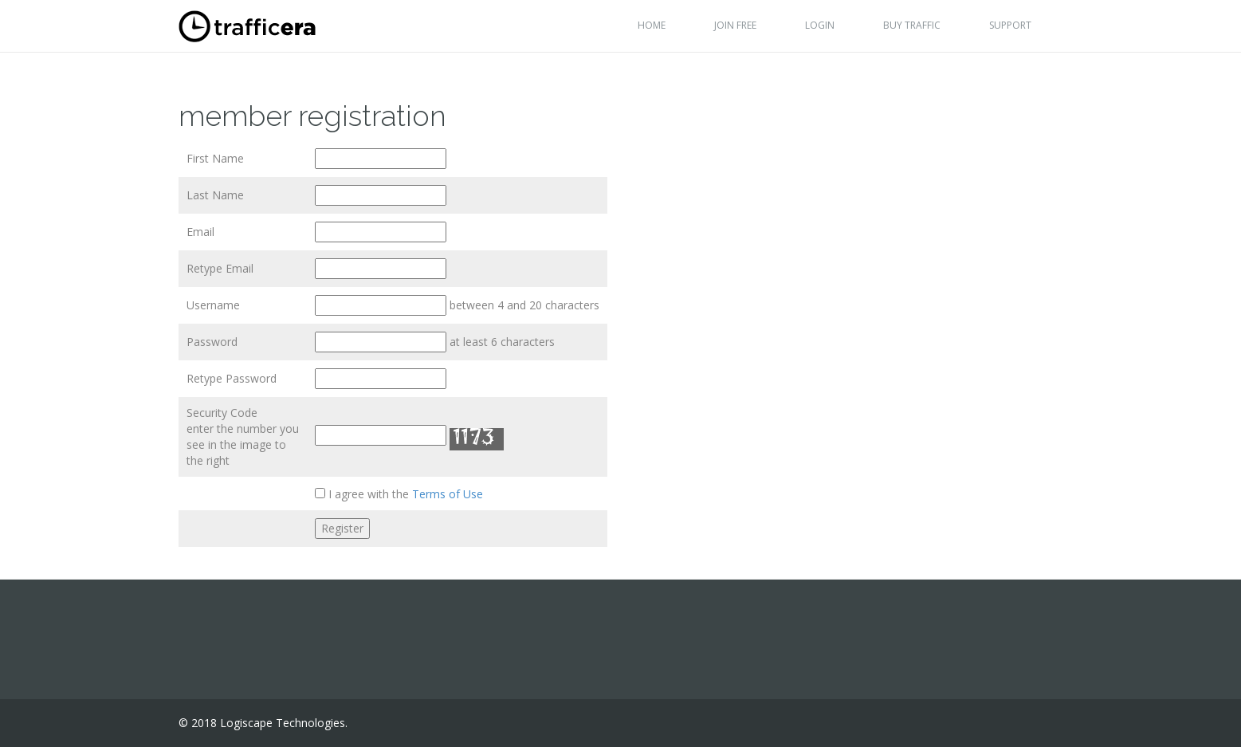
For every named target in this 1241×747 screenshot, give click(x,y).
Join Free (735, 25)
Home (652, 25)
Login (820, 25)
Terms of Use (447, 493)
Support (1010, 25)
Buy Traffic (912, 25)
